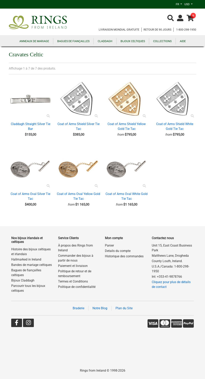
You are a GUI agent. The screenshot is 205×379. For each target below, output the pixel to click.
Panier (109, 245)
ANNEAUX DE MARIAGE (34, 41)
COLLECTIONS (162, 41)
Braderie (78, 308)
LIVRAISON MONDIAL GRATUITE (119, 29)
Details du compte (118, 251)
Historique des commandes (124, 256)
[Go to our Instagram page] (28, 323)
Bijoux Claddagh (22, 280)
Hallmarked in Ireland (26, 259)
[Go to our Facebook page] (16, 323)
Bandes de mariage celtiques (31, 265)
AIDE (183, 41)
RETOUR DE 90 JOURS (157, 29)
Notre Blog (99, 308)
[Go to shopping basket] (190, 18)
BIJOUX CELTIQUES (133, 41)
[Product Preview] (48, 116)
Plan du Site (124, 308)
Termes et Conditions (73, 281)
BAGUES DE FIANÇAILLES (73, 41)
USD (187, 4)
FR (178, 4)
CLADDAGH (105, 41)
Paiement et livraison (73, 266)
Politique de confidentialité (76, 287)
